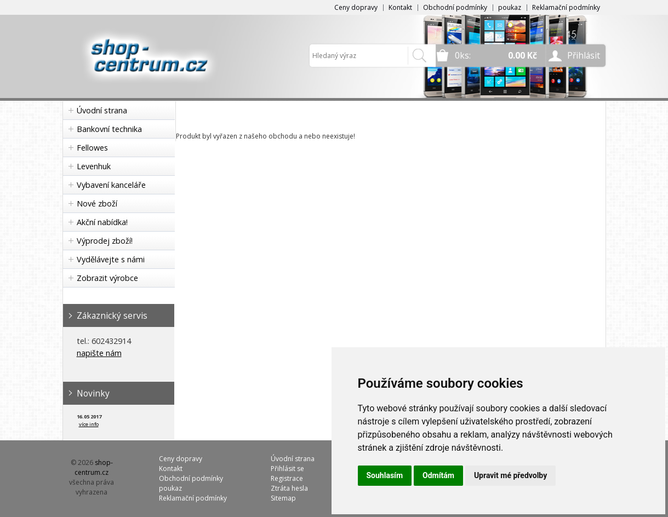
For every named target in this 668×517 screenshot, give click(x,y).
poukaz (509, 7)
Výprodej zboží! (105, 240)
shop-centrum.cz (94, 467)
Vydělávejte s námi (111, 259)
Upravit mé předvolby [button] (510, 475)
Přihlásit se (287, 468)
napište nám (99, 353)
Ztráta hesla (289, 488)
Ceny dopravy (356, 7)
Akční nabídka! (102, 222)
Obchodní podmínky (455, 7)
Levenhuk (94, 166)
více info (89, 424)
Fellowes (92, 147)
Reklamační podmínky (566, 7)
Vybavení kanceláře (111, 185)
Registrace (287, 478)
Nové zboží (97, 203)
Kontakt (400, 7)
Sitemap (283, 498)
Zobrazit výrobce (107, 278)
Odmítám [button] (438, 475)
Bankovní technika (109, 129)
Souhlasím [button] (385, 475)
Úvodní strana (102, 110)
